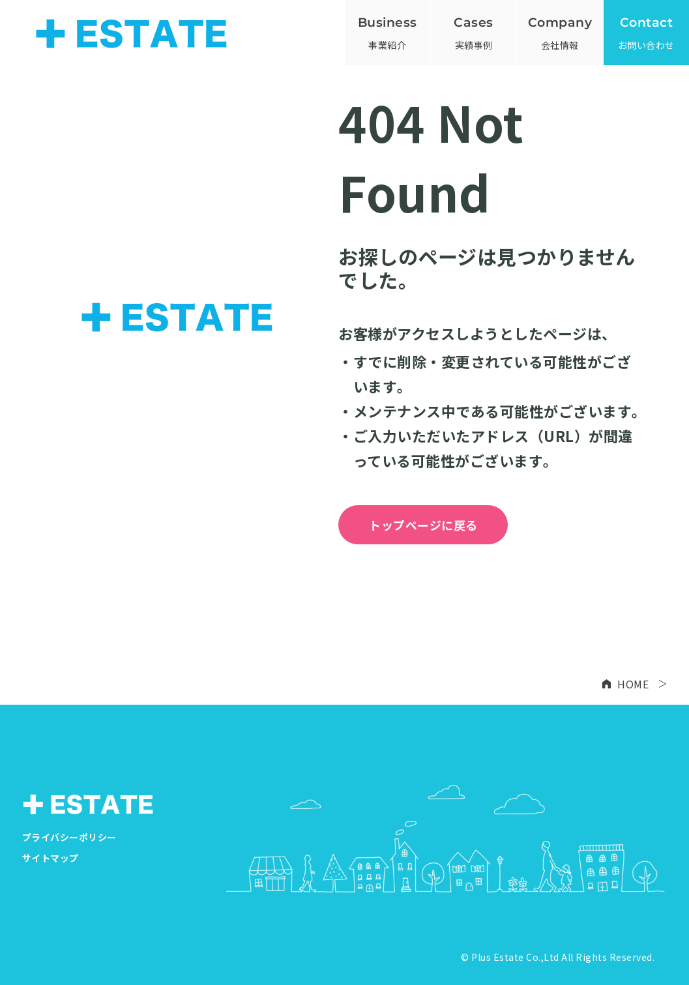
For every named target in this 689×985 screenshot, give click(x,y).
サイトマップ (50, 857)
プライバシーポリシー (69, 837)
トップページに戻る (423, 524)
